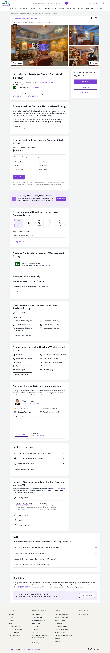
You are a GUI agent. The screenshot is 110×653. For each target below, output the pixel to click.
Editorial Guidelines (14, 635)
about (20, 22)
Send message (21, 434)
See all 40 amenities (23, 375)
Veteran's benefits (60, 632)
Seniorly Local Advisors (61, 629)
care (36, 22)
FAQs (48, 22)
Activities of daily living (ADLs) (63, 635)
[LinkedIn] (98, 649)
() (24, 408)
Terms (33, 649)
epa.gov (63, 488)
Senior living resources (61, 617)
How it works (58, 623)
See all (25, 18)
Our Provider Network (61, 626)
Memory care (36, 623)
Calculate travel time (46, 82)
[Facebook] (88, 649)
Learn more (61, 198)
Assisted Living (21, 313)
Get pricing (18, 177)
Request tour (85, 87)
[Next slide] (66, 223)
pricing (25, 22)
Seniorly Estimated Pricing (20, 147)
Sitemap (37, 649)
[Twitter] (94, 649)
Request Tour (19, 242)
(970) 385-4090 (18, 96)
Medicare (57, 638)
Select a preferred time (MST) (21, 231)
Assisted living (36, 614)
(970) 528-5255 (33, 96)
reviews (31, 22)
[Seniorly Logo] (6, 3)
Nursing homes (36, 640)
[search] (67, 3)
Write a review (19, 292)
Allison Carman (28, 401)
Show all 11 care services (23, 335)
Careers (11, 620)
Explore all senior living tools (24, 469)
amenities (42, 22)
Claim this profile (87, 595)
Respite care (35, 629)
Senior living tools (60, 620)
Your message (19, 416)
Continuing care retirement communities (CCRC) (40, 636)
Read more (18, 126)
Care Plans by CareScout (62, 614)
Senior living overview (38, 643)
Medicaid (57, 641)
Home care (35, 626)
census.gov (54, 488)
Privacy (28, 649)
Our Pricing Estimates (15, 629)
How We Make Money (15, 626)
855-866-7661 (93, 3)
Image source (15, 26)
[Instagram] (91, 649)
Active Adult (35, 632)
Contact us (12, 617)
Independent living (37, 617)
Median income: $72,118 (24, 503)
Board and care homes (38, 620)
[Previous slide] (13, 223)
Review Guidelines (14, 632)
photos (15, 22)
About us (11, 614)
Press (10, 623)
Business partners (83, 614)
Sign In (104, 3)
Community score (23, 87)
